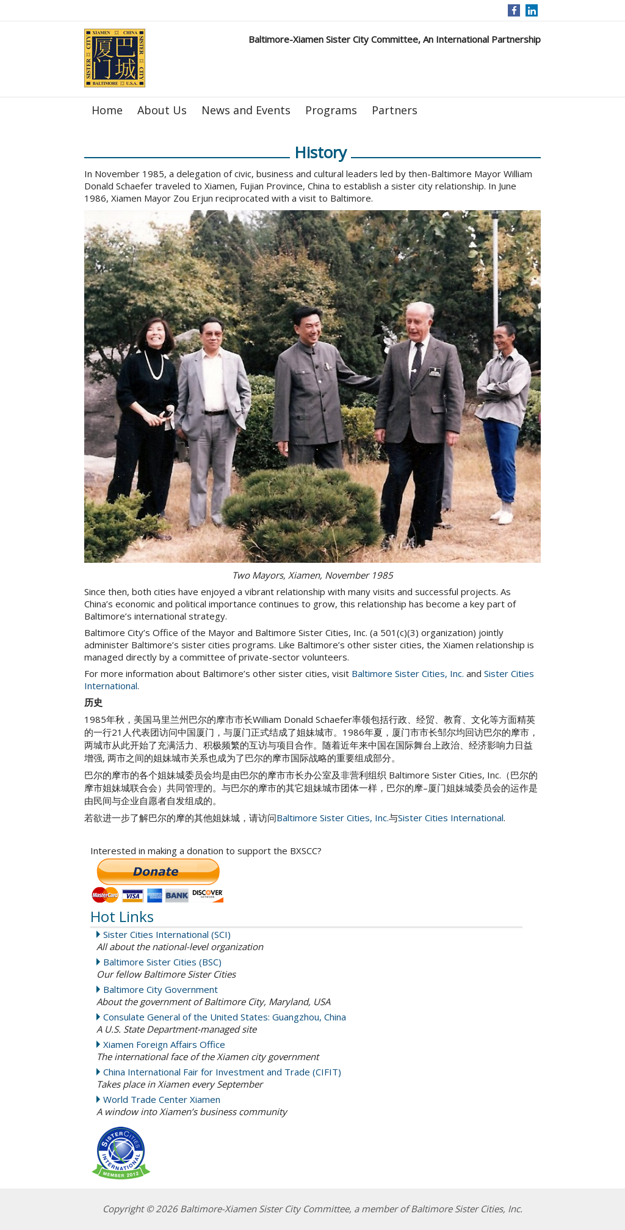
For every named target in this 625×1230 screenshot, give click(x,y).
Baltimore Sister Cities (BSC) (162, 962)
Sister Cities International (451, 817)
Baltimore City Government (160, 989)
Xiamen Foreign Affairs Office (164, 1044)
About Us (162, 110)
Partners (394, 110)
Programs (331, 110)
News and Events (246, 110)
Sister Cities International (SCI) (167, 934)
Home (107, 110)
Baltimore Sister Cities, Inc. (408, 673)
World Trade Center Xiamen (161, 1099)
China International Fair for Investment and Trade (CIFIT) (222, 1072)
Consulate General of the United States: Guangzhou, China (224, 1017)
